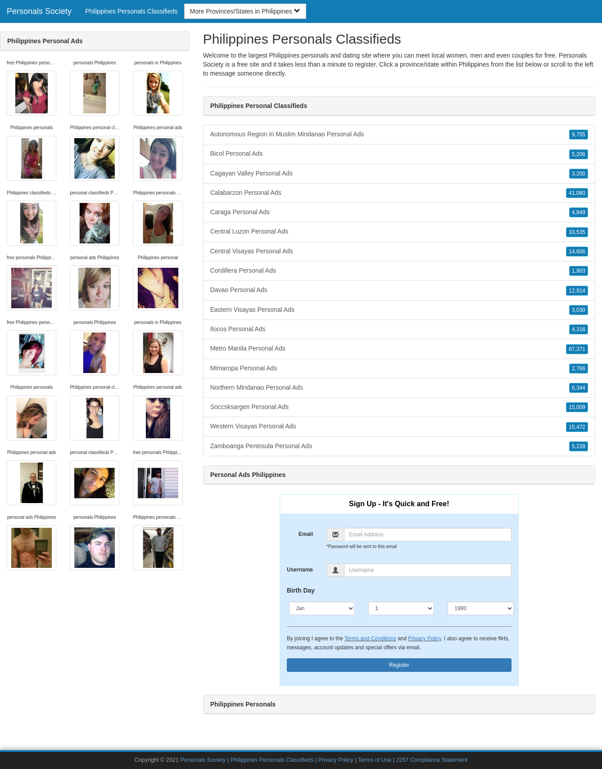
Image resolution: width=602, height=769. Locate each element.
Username (300, 570)
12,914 (577, 291)
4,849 (578, 212)
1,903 (578, 271)
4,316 (578, 329)
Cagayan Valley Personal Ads (399, 174)
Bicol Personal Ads (399, 154)
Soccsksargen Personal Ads (399, 407)
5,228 (578, 446)
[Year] (480, 608)
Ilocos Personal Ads (399, 329)
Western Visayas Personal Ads (399, 427)
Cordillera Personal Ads (399, 271)
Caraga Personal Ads (399, 212)
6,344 (578, 388)
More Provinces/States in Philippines (245, 11)
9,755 (578, 134)
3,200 (578, 174)
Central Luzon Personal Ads (399, 232)
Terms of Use (374, 760)
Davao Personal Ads (399, 290)
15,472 (577, 427)
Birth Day (301, 590)
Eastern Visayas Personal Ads (399, 310)
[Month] (322, 608)
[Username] (427, 570)
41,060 (577, 193)
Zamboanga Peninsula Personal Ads (399, 446)
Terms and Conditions (370, 638)
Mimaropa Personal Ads (399, 368)
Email (306, 534)
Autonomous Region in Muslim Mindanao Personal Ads (399, 134)
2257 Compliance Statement (431, 760)
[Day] (401, 608)
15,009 (577, 407)
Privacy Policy (424, 638)
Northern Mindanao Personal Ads (399, 388)
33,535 (577, 232)
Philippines (474, 64)
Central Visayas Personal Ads (399, 251)
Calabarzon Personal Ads (399, 193)
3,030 (578, 310)
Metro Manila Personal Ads (399, 349)
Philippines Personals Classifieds (131, 11)
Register (399, 665)
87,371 (577, 349)
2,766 (578, 368)
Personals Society (39, 11)
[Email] (427, 534)
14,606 (577, 251)
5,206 (578, 154)
